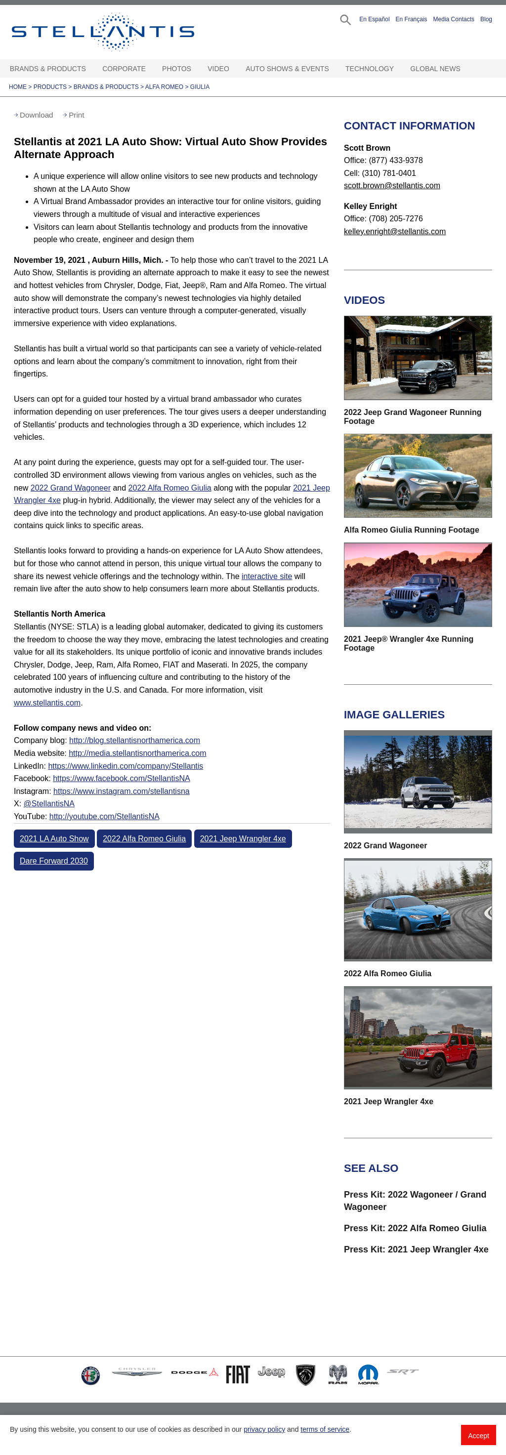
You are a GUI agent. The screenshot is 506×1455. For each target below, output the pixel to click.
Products (50, 86)
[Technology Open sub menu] (398, 69)
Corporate (124, 69)
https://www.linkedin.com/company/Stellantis (125, 766)
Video (218, 69)
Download (36, 115)
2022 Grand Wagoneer (71, 488)
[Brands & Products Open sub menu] (90, 69)
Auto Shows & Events (287, 69)
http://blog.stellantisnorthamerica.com (134, 740)
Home (18, 86)
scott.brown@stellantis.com (392, 185)
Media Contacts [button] (453, 19)
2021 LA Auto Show (54, 838)
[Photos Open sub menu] (196, 69)
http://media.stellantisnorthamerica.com (137, 753)
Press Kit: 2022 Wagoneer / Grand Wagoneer (415, 1201)
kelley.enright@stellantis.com (395, 231)
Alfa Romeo (164, 86)
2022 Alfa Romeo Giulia (169, 488)
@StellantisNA (49, 803)
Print (76, 115)
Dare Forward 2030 (54, 861)
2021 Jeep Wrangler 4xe (243, 838)
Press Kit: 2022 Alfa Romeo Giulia (415, 1228)
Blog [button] (486, 19)
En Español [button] (374, 19)
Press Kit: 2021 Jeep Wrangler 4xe (416, 1249)
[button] (344, 19)
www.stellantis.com (47, 703)
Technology (369, 69)
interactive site (267, 576)
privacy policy (264, 1429)
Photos (176, 69)
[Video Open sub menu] (234, 69)
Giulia (200, 86)
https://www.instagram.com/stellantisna (121, 791)
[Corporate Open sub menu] (150, 69)
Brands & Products (48, 69)
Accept (478, 1436)
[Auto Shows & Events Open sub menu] (334, 69)
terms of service (324, 1429)
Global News (435, 69)
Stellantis (116, 32)
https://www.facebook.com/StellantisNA (121, 778)
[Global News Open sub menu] (465, 69)
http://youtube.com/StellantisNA (104, 816)
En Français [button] (411, 19)
